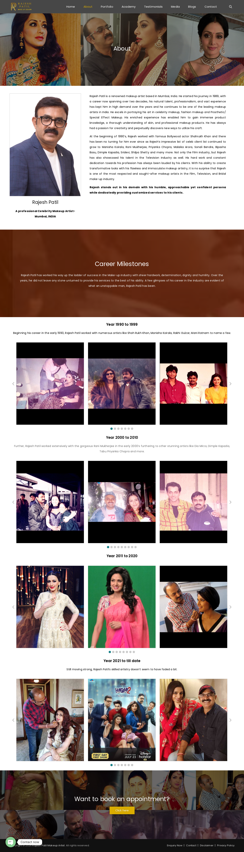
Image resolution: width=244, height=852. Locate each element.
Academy (129, 7)
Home (70, 7)
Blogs (192, 7)
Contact (211, 7)
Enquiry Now (174, 845)
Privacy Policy (225, 845)
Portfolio (107, 7)
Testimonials (153, 7)
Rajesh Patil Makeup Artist (48, 845)
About (87, 7)
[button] (111, 429)
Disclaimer (207, 845)
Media (175, 7)
